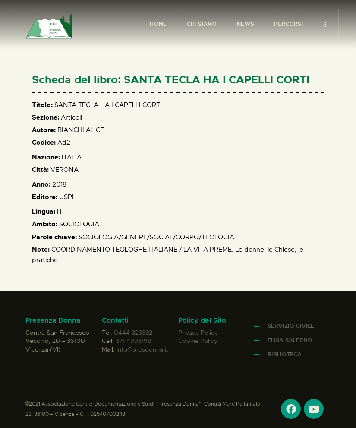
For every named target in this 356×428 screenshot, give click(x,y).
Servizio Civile (291, 326)
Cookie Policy (197, 341)
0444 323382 (133, 332)
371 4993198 (133, 341)
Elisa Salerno (290, 340)
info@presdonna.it (142, 349)
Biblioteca (285, 354)
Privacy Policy (198, 332)
